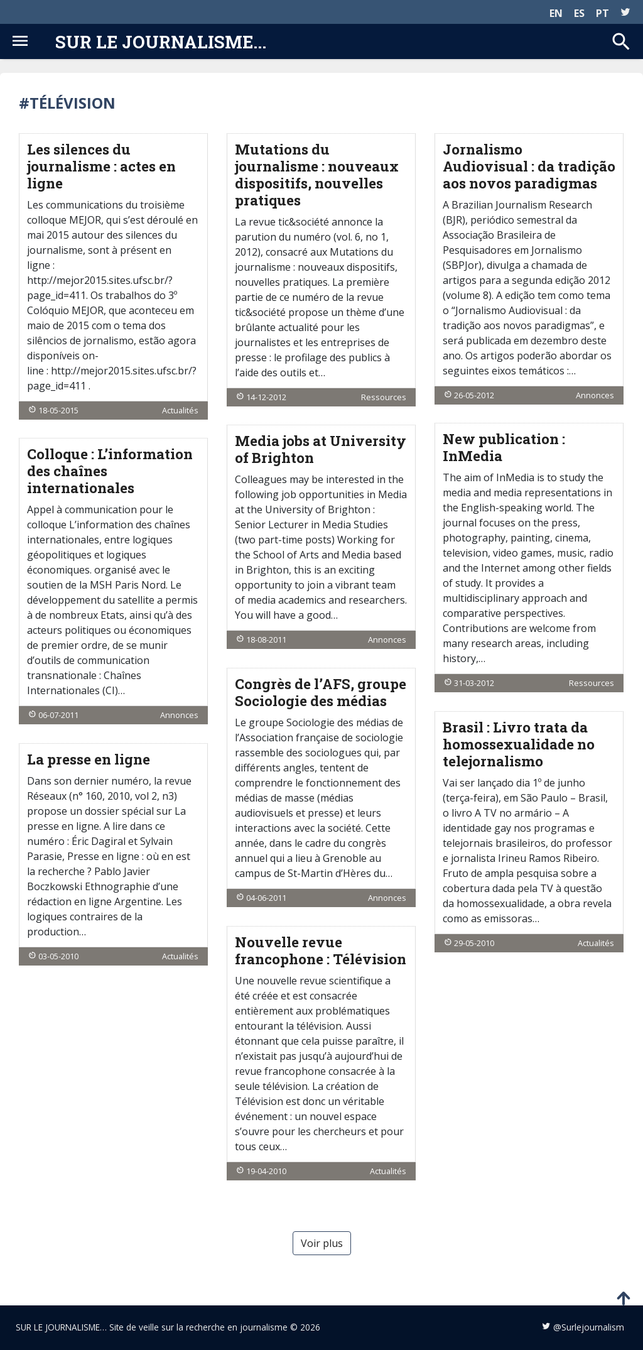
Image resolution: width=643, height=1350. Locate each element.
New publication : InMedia (504, 447)
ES (579, 13)
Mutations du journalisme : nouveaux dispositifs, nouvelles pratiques (317, 174)
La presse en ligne (88, 759)
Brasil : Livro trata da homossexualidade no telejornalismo (519, 744)
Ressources (383, 397)
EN (556, 13)
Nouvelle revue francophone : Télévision (320, 950)
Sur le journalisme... (160, 41)
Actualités (180, 410)
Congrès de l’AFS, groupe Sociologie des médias (320, 692)
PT (602, 13)
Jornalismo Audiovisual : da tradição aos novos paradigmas (529, 166)
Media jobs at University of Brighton (320, 449)
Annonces (595, 395)
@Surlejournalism (588, 1327)
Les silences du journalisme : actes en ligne (101, 166)
